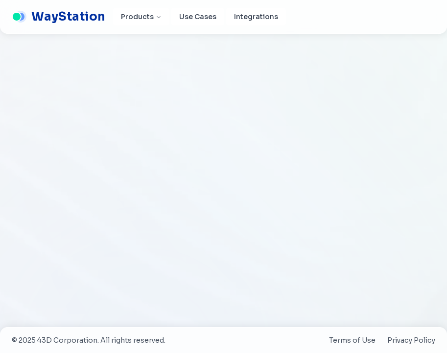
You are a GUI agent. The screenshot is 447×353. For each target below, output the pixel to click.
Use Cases (197, 16)
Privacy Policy (411, 340)
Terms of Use (352, 340)
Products (141, 16)
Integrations (256, 16)
